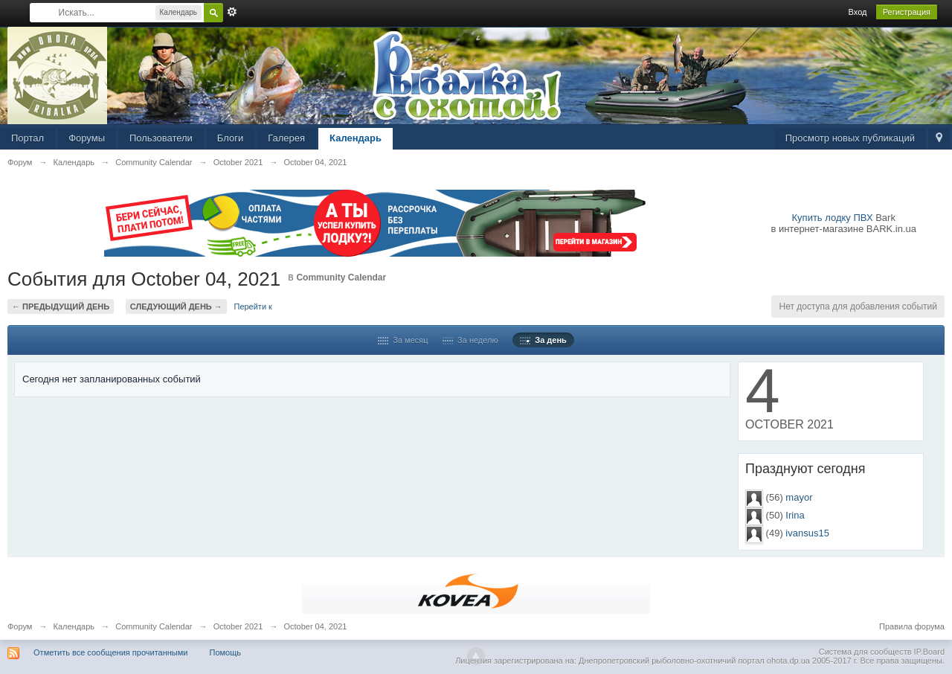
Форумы (86, 138)
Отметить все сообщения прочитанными (110, 652)
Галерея (286, 138)
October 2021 (238, 626)
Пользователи (161, 138)
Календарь (355, 138)
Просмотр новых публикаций (850, 138)
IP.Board (929, 651)
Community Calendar (341, 277)
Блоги (230, 138)
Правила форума (912, 626)
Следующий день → (176, 306)
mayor (798, 497)
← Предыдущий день (60, 306)
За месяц (403, 340)
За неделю (470, 340)
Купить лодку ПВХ (832, 217)
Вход (858, 11)
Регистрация (906, 11)
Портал (27, 138)
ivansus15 (807, 533)
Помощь (226, 652)
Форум (19, 626)
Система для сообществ (865, 651)
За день (543, 340)
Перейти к (252, 306)
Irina (794, 515)
